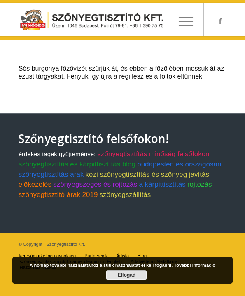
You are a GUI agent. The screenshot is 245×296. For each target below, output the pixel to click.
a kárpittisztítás (162, 184)
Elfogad (126, 275)
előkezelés (35, 184)
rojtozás (199, 184)
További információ (194, 265)
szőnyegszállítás (125, 195)
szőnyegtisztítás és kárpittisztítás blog (77, 164)
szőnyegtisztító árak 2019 (58, 195)
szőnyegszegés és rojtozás (95, 184)
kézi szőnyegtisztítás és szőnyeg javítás (147, 174)
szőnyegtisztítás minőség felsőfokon (153, 154)
